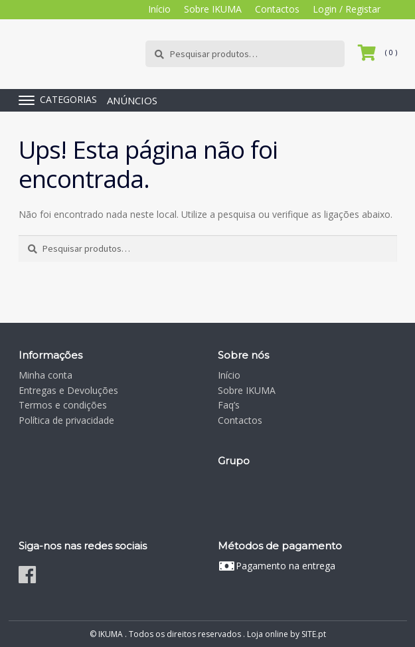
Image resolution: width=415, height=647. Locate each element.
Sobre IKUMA (213, 9)
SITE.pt (313, 634)
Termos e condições (63, 405)
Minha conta (45, 375)
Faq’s (229, 405)
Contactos (277, 9)
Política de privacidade (66, 420)
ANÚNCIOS (132, 100)
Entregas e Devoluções (68, 390)
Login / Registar (346, 9)
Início (159, 9)
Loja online (267, 634)
